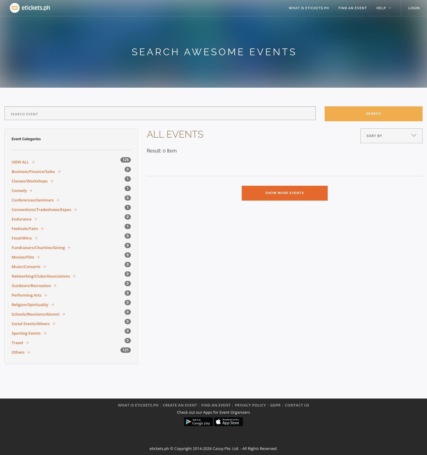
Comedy (19, 190)
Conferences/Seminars (33, 200)
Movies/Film (23, 257)
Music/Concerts (26, 266)
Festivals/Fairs (25, 228)
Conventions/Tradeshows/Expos (41, 209)
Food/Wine (22, 238)
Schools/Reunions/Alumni (35, 314)
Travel (17, 342)
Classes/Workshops (30, 181)
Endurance (22, 219)
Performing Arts (26, 295)
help (381, 8)
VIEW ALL (20, 162)
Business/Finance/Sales (33, 171)
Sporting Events (26, 333)
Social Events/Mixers (31, 323)
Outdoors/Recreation (31, 285)
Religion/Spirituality (30, 304)
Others (18, 352)
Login (414, 8)
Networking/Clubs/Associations (41, 276)
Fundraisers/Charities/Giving (38, 247)
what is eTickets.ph (309, 8)
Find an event (353, 8)
